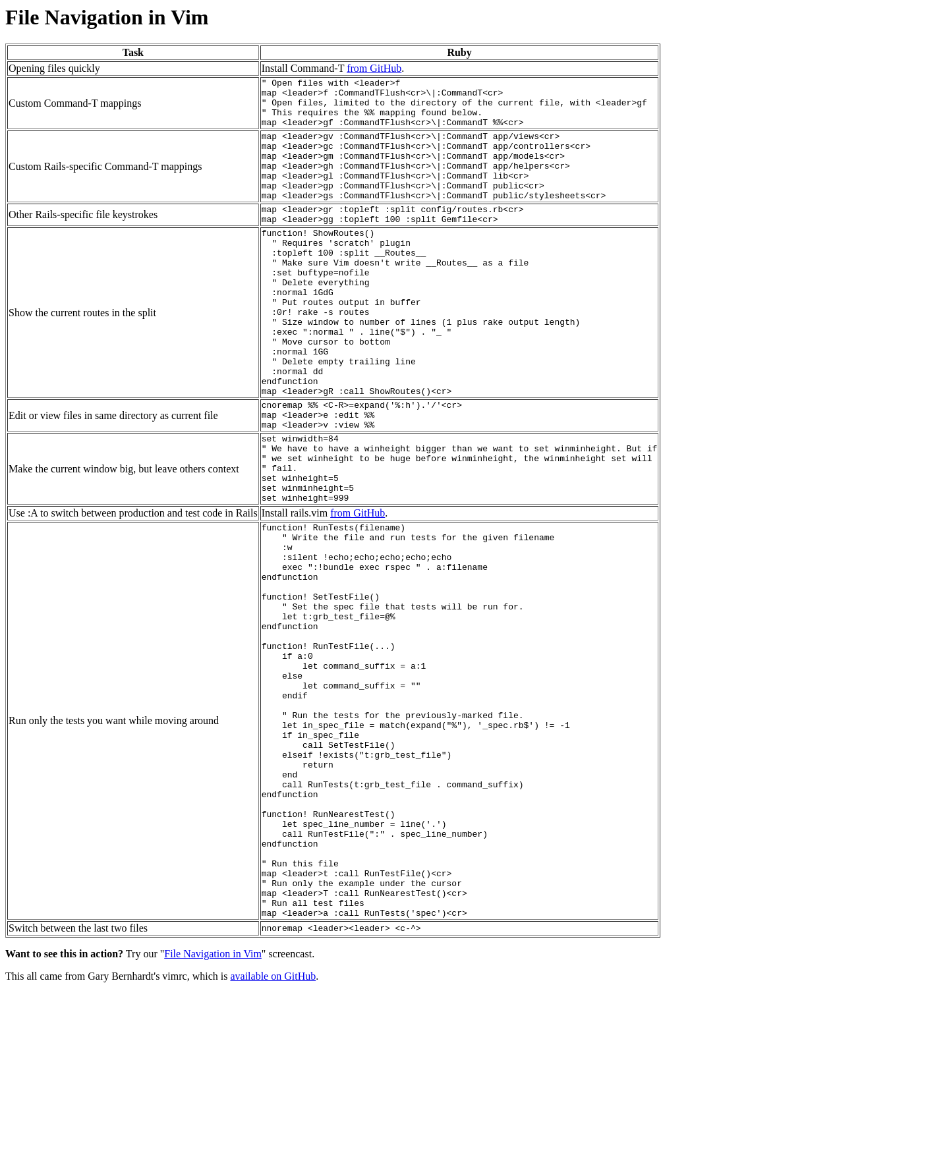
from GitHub (374, 68)
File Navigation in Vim (213, 1113)
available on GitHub (273, 1136)
